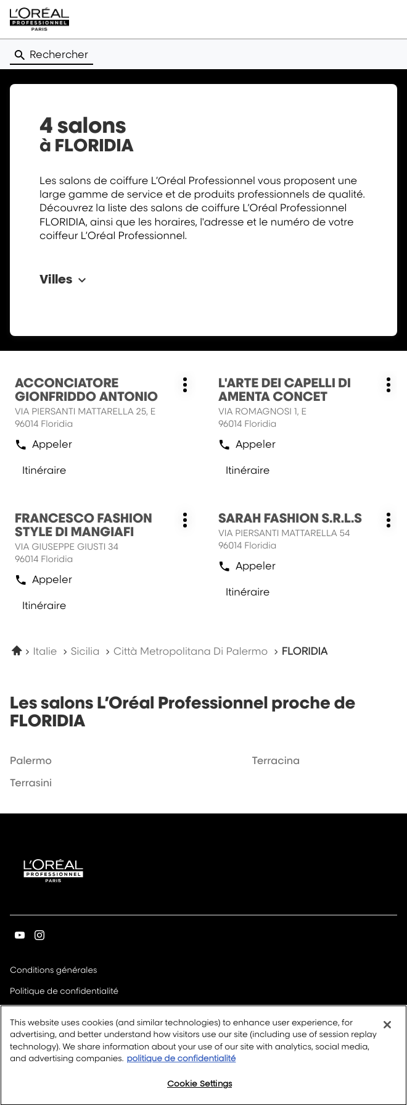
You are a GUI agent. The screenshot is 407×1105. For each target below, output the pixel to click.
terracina (276, 760)
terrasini (31, 782)
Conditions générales (53, 971)
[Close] (387, 1033)
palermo (31, 760)
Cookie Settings (199, 1092)
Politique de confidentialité (64, 992)
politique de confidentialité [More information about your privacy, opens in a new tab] (181, 1067)
